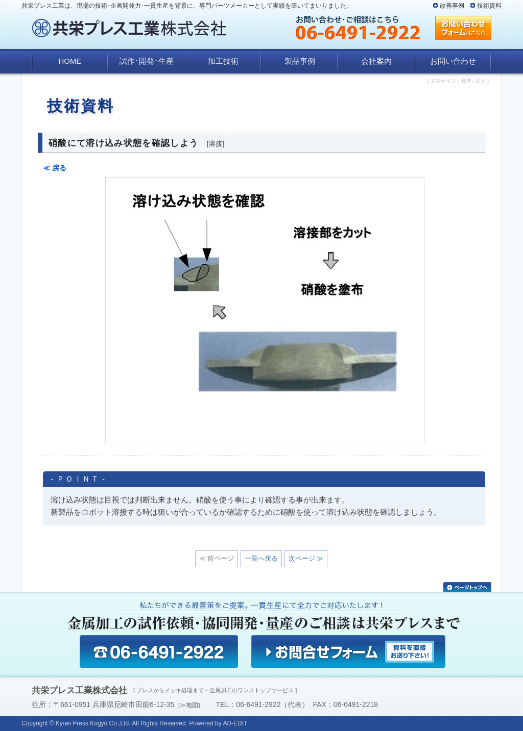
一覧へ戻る (261, 558)
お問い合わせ (453, 61)
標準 (466, 81)
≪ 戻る (54, 168)
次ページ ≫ (306, 558)
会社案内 (376, 61)
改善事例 (452, 5)
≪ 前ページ (216, 558)
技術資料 (489, 5)
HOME (70, 61)
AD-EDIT (235, 723)
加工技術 (223, 61)
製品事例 (299, 61)
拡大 (481, 81)
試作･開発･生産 (147, 61)
